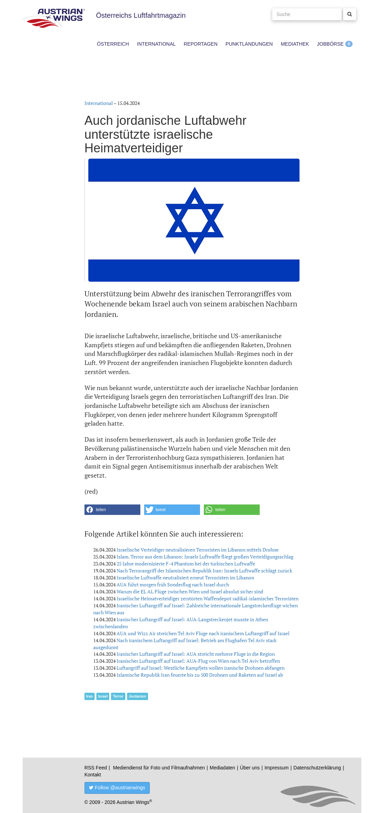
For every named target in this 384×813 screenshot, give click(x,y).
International (156, 44)
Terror (118, 696)
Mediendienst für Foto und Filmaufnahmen (159, 767)
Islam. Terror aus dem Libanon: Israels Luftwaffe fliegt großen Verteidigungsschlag (205, 556)
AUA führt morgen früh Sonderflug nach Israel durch (173, 584)
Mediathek (295, 44)
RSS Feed (95, 767)
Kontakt (92, 774)
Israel (103, 696)
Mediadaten (222, 767)
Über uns (250, 767)
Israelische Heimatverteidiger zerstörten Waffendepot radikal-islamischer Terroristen (207, 598)
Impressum (277, 767)
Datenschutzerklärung (317, 767)
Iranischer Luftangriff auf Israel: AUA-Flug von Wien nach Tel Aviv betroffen (198, 661)
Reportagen (200, 44)
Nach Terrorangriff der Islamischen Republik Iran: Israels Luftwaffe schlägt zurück (204, 570)
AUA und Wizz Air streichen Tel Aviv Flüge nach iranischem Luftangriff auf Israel (203, 633)
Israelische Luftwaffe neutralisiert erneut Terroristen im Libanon (185, 577)
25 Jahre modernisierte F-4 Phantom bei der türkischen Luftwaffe (186, 563)
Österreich (113, 44)
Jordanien (137, 696)
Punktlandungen (249, 44)
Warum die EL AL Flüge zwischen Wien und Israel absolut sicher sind (190, 591)
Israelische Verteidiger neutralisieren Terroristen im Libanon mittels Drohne (198, 549)
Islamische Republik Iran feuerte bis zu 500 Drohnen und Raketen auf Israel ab (200, 674)
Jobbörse (330, 44)
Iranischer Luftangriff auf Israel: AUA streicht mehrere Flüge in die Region (196, 654)
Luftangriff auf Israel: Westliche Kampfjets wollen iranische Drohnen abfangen (201, 667)
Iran (89, 696)
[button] (112, 509)
